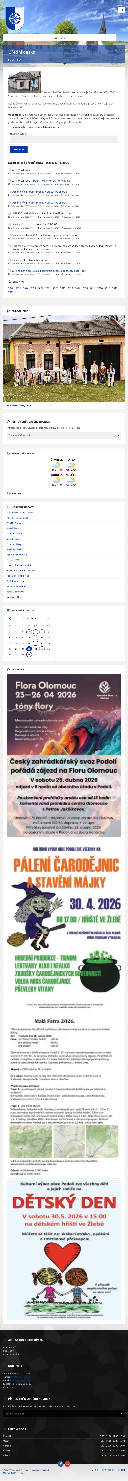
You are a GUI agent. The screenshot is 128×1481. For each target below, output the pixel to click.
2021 (48, 288)
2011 (11, 292)
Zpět (19, 60)
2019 (62, 288)
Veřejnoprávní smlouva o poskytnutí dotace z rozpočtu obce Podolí (49, 270)
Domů (11, 60)
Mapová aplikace (15, 596)
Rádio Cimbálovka (15, 591)
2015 (92, 288)
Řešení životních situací (18, 575)
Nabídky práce (14, 538)
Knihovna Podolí (14, 533)
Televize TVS (13, 559)
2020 (55, 288)
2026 (11, 288)
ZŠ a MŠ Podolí (14, 522)
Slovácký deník (14, 549)
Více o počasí (14, 492)
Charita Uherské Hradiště (19, 565)
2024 (25, 288)
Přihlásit (121, 1469)
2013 (107, 288)
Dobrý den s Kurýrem (17, 554)
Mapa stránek (107, 1469)
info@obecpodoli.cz (20, 1376)
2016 (85, 288)
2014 (100, 288)
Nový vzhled (20, 1473)
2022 (40, 288)
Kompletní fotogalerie (19, 405)
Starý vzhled (8, 1473)
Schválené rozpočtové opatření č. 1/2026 (34, 224)
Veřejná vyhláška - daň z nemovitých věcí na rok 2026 (41, 180)
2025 (18, 288)
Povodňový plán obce (17, 517)
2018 (70, 288)
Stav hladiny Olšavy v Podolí (20, 512)
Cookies (24, 1470)
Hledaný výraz (18, 133)
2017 (77, 288)
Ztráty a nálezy (14, 544)
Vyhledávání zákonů (16, 586)
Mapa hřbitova (14, 528)
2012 (114, 288)
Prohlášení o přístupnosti (39, 1470)
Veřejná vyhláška (21, 170)
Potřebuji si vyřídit (16, 581)
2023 (33, 288)
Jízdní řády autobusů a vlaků (21, 570)
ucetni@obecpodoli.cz (21, 1380)
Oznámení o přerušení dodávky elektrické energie (39, 191)
